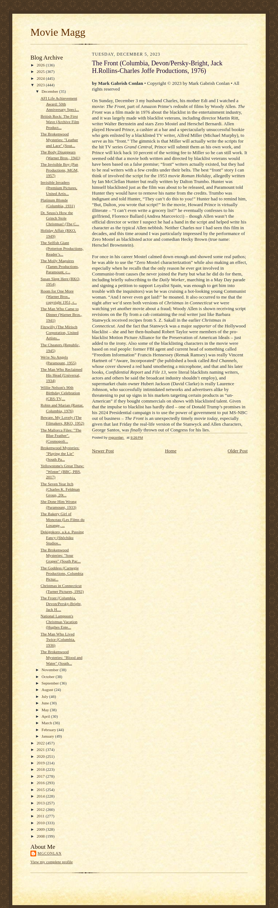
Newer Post (103, 450)
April (46, 716)
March (47, 723)
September (51, 683)
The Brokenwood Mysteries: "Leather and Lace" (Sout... (59, 139)
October (49, 676)
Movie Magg (57, 32)
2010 (41, 823)
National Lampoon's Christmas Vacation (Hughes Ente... (59, 621)
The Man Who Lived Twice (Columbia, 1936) (58, 639)
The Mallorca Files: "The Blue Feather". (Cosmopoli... (61, 435)
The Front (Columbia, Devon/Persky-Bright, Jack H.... (61, 603)
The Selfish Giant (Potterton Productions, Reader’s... (62, 248)
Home (171, 450)
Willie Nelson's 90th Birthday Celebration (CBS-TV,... (60, 393)
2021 (41, 749)
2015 (41, 789)
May (46, 710)
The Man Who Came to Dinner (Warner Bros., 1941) (61, 314)
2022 (41, 743)
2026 (41, 65)
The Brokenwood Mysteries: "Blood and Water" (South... (62, 657)
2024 (41, 78)
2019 (41, 763)
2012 (41, 809)
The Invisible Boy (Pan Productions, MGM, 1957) (60, 170)
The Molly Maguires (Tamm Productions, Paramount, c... (60, 266)
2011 (41, 816)
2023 (41, 85)
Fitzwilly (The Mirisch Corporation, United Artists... (60, 332)
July (45, 696)
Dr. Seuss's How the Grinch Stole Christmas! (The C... (60, 218)
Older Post (238, 450)
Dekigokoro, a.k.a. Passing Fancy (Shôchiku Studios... (62, 537)
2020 (41, 756)
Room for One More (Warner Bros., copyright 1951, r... (59, 296)
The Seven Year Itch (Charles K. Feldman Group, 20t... (60, 489)
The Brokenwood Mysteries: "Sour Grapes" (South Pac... (61, 555)
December (50, 91)
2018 (41, 769)
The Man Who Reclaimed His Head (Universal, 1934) (62, 375)
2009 (41, 829)
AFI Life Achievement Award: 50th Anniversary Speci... (60, 104)
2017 (41, 776)
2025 (41, 71)
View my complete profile (51, 862)
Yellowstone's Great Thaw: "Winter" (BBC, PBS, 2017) (62, 471)
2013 (41, 803)
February (49, 729)
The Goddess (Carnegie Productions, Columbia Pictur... (62, 573)
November (51, 670)
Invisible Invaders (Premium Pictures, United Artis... (59, 188)
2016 (41, 783)
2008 (41, 836)
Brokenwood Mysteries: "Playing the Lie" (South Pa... (60, 453)
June (46, 703)
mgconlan (50, 853)
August (48, 689)
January (48, 736)
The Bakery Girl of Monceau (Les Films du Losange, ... (62, 519)
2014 (41, 796)
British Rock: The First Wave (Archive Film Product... (60, 122)
